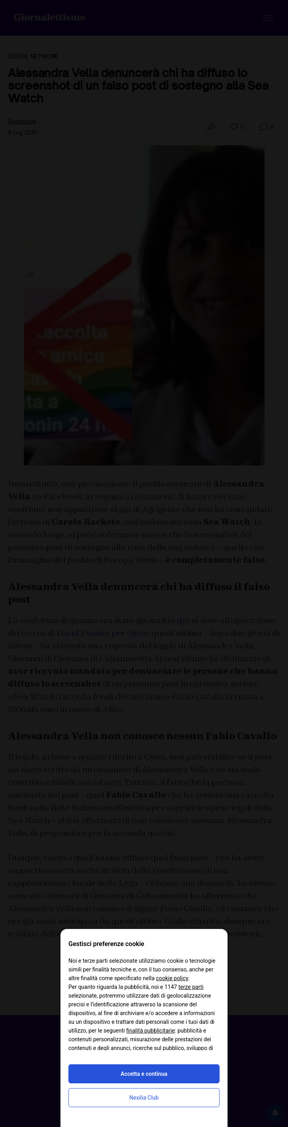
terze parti (190, 987)
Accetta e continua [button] (144, 1074)
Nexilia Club (144, 1097)
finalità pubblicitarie (150, 1030)
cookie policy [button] (172, 978)
